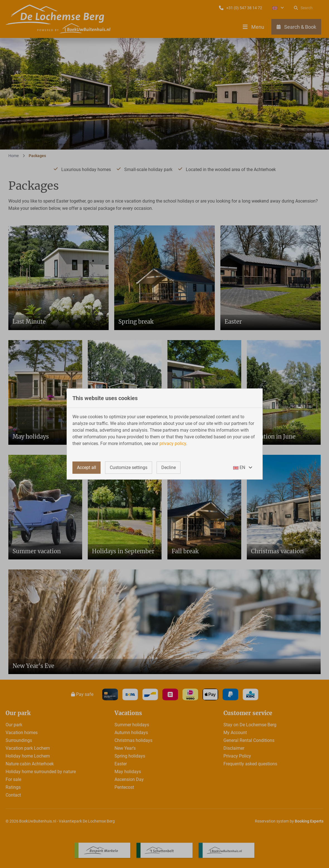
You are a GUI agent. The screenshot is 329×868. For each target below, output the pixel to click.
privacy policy (172, 443)
